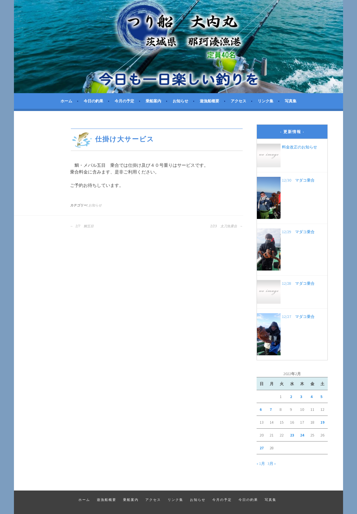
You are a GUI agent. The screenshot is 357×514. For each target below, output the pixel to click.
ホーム (66, 100)
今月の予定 (124, 100)
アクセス (238, 100)
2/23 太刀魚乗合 (226, 226)
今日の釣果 (93, 100)
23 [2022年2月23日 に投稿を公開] (292, 435)
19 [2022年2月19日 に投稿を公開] (322, 422)
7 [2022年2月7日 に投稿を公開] (271, 409)
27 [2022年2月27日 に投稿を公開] (262, 447)
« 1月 (261, 463)
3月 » (271, 463)
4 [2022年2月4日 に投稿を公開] (311, 396)
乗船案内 (153, 100)
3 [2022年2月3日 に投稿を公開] (301, 396)
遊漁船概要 (209, 100)
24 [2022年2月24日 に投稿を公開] (302, 435)
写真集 (290, 100)
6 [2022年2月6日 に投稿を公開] (261, 409)
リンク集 (265, 100)
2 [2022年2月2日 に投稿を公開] (291, 396)
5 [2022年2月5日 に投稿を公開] (321, 396)
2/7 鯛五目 (82, 226)
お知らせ (180, 100)
